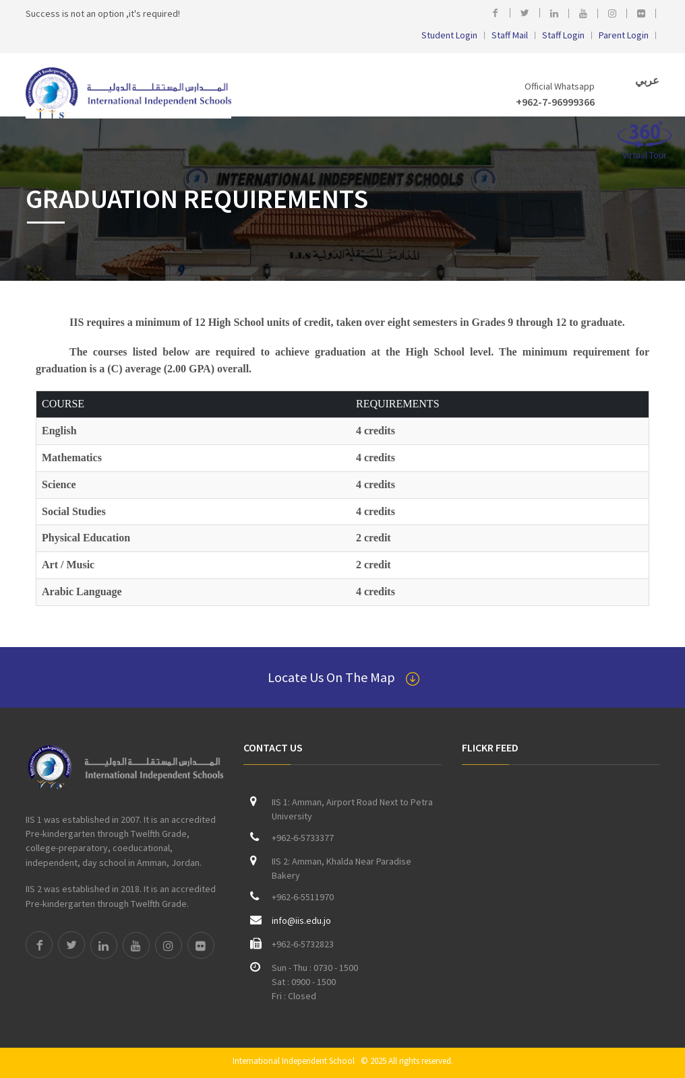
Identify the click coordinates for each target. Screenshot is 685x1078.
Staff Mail (510, 35)
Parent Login (624, 35)
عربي (646, 80)
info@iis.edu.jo (301, 920)
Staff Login (563, 35)
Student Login (449, 35)
